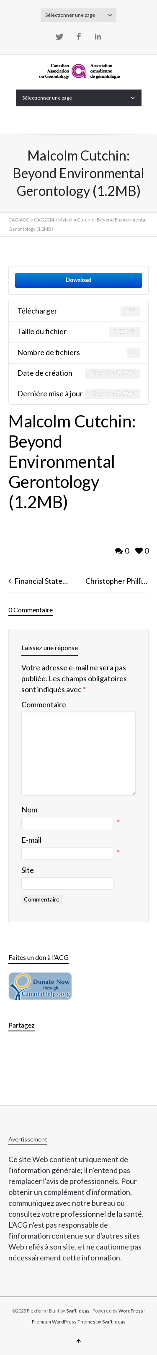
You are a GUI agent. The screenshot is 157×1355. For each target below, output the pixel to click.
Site (27, 870)
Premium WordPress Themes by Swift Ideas (79, 1321)
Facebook (78, 36)
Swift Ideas (78, 1310)
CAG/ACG (19, 219)
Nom (29, 809)
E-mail (31, 839)
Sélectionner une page (78, 15)
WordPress (130, 1310)
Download (78, 280)
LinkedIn (98, 36)
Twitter (59, 36)
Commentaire (43, 704)
